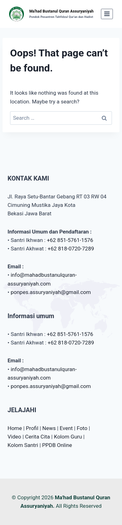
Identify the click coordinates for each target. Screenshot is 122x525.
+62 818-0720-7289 (71, 248)
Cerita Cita (37, 436)
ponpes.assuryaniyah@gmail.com (51, 292)
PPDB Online (57, 445)
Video (14, 436)
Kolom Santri (23, 445)
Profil (32, 428)
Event (66, 428)
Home (15, 428)
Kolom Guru (68, 436)
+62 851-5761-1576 (70, 240)
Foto (82, 428)
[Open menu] (107, 14)
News (49, 428)
